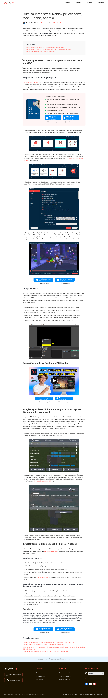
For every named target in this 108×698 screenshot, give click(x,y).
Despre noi (39, 673)
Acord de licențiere (97, 694)
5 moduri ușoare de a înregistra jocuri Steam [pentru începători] (45, 645)
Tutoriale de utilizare (65, 679)
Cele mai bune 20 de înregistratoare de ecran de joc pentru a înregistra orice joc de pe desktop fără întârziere (54, 648)
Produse (78, 2)
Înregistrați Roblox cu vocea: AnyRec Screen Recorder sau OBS (45, 47)
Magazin (67, 2)
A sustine (101, 2)
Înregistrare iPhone (42, 577)
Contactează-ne (41, 676)
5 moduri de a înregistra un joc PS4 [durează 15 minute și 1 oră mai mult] (48, 642)
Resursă (89, 2)
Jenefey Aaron (45, 23)
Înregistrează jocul (55, 23)
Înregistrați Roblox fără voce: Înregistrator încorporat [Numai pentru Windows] (48, 49)
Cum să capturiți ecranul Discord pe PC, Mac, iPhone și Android (45, 652)
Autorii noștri (40, 679)
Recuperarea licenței (65, 676)
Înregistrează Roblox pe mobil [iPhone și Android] (40, 51)
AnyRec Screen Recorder (30, 82)
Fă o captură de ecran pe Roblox (43, 481)
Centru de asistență (65, 673)
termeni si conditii (68, 694)
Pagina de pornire (43, 659)
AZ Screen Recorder (50, 551)
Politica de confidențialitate (83, 694)
